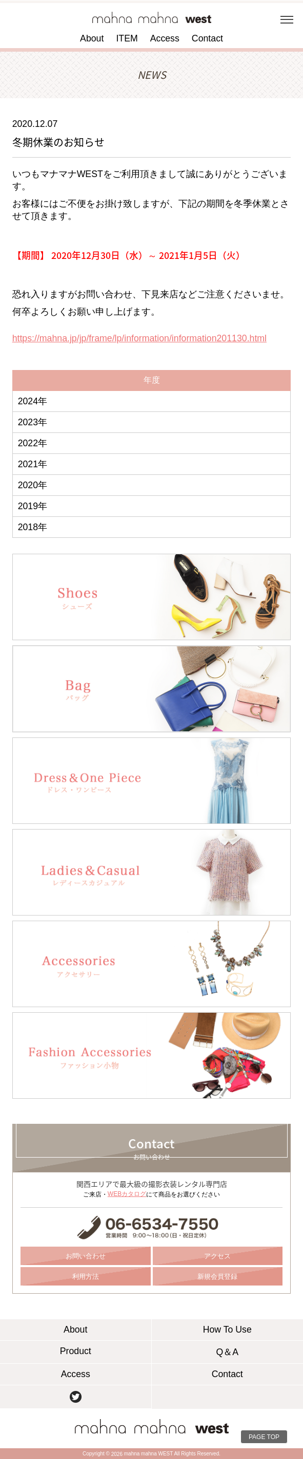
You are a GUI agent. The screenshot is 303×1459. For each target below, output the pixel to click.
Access (164, 38)
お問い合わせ (86, 1256)
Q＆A (227, 1352)
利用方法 (85, 1276)
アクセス (217, 1256)
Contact (207, 38)
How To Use (227, 1329)
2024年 (32, 401)
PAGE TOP (264, 1437)
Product (75, 1351)
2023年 (32, 422)
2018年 (32, 527)
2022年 (32, 443)
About (92, 38)
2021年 (32, 464)
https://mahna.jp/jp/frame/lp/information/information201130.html (139, 338)
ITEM (126, 38)
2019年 (32, 506)
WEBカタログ (127, 1193)
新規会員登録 (217, 1276)
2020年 (32, 485)
